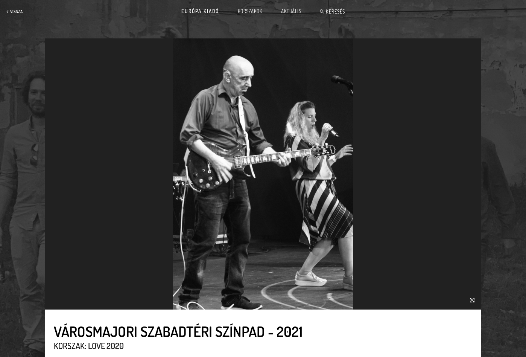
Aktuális (291, 11)
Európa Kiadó (200, 11)
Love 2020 (106, 345)
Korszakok (250, 11)
